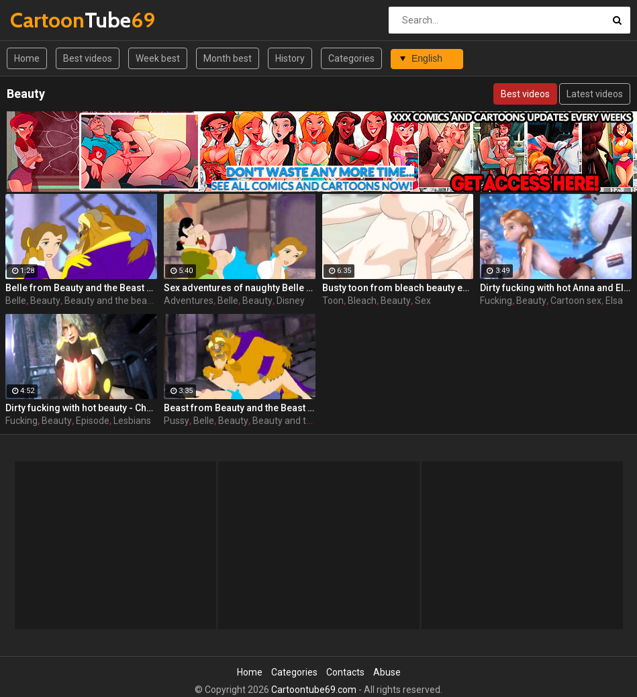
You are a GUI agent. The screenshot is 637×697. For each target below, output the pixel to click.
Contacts (345, 672)
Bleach (362, 300)
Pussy (176, 420)
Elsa (614, 300)
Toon (333, 300)
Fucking (496, 300)
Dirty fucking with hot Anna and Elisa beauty (556, 287)
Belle (15, 300)
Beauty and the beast (109, 300)
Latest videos (595, 94)
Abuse (387, 672)
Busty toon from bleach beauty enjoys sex (398, 287)
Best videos (87, 58)
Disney (291, 300)
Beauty (45, 300)
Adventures (188, 300)
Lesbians (132, 420)
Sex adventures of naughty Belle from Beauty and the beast (239, 287)
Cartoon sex (575, 300)
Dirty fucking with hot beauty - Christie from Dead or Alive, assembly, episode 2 (81, 408)
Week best (158, 58)
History (290, 58)
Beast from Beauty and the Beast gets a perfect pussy (239, 408)
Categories (351, 58)
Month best (227, 58)
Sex (423, 300)
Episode (92, 420)
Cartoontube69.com (313, 689)
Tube (45, 20)
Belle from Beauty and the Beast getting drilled (81, 287)
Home (27, 58)
